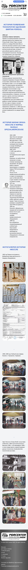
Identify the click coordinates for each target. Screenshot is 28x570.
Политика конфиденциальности (10, 566)
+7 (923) (5, 13)
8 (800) (17, 15)
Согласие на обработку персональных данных (11, 563)
